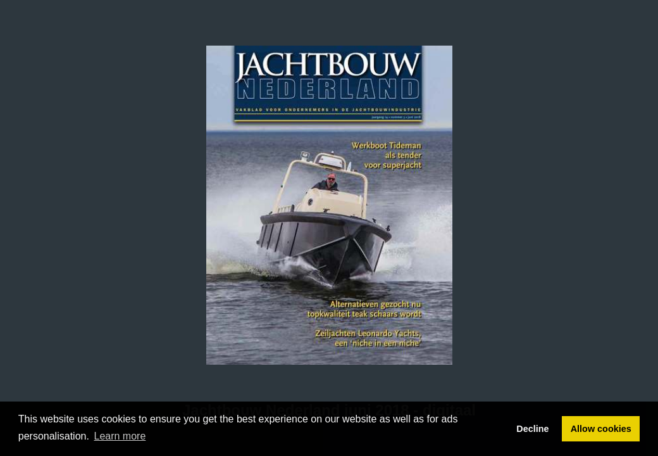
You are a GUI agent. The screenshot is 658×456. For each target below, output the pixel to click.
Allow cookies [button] (601, 429)
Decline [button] (532, 429)
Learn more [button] (120, 436)
